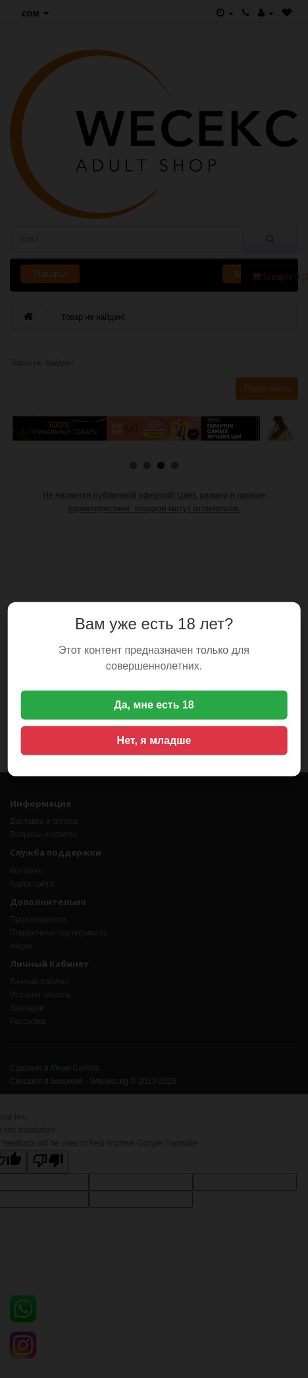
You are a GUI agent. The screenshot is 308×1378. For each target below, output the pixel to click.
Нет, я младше (154, 740)
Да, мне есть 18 (154, 704)
